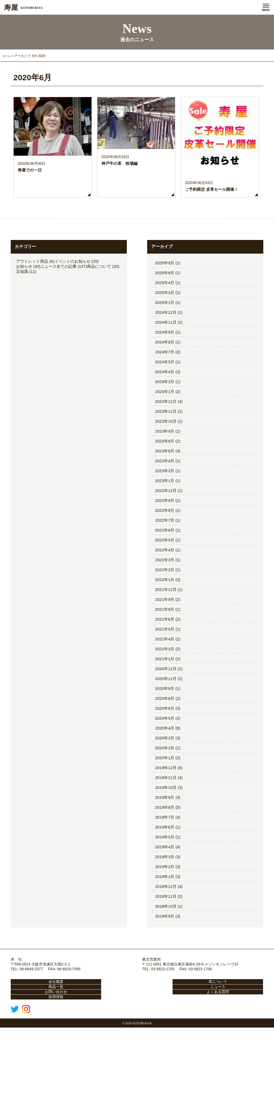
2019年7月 (164, 873)
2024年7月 (164, 408)
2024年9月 (164, 388)
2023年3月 (164, 526)
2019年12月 (166, 823)
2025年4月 (164, 338)
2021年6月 (164, 675)
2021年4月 (164, 695)
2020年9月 (164, 744)
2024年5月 (164, 417)
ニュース (52, 1057)
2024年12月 (166, 368)
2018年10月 (166, 962)
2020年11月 (166, 734)
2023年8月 (164, 497)
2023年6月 (164, 507)
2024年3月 (164, 437)
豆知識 (22, 327)
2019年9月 (164, 853)
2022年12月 (166, 546)
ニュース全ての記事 (58, 322)
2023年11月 (166, 467)
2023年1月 (164, 536)
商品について (99, 322)
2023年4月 (164, 516)
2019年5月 (164, 893)
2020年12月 (166, 724)
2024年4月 (164, 427)
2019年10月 (166, 843)
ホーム (7, 111)
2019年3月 (164, 912)
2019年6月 (164, 883)
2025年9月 (164, 318)
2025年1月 (164, 358)
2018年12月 (166, 942)
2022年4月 (164, 606)
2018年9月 (164, 972)
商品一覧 (221, 1042)
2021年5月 (164, 685)
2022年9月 (164, 556)
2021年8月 (164, 665)
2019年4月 (164, 902)
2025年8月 (164, 328)
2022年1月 (164, 635)
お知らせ (24, 322)
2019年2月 (164, 922)
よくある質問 (221, 1057)
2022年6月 (164, 586)
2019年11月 (166, 833)
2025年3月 (164, 348)
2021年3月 (164, 705)
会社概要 (52, 1042)
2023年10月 (166, 477)
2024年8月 (164, 398)
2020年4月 (164, 784)
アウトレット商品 (32, 317)
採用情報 (52, 1072)
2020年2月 (164, 803)
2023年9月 (164, 487)
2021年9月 (164, 655)
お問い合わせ (137, 1057)
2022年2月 (164, 625)
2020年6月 (164, 764)
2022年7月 (164, 576)
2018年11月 (166, 952)
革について (137, 1042)
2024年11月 (166, 378)
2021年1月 (164, 714)
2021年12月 (166, 645)
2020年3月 (164, 794)
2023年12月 (166, 457)
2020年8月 (164, 754)
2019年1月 (164, 932)
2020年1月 (164, 813)
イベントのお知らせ (72, 317)
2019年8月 (164, 863)
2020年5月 (164, 774)
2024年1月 (164, 447)
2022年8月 (164, 566)
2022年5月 (164, 596)
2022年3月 (164, 615)
